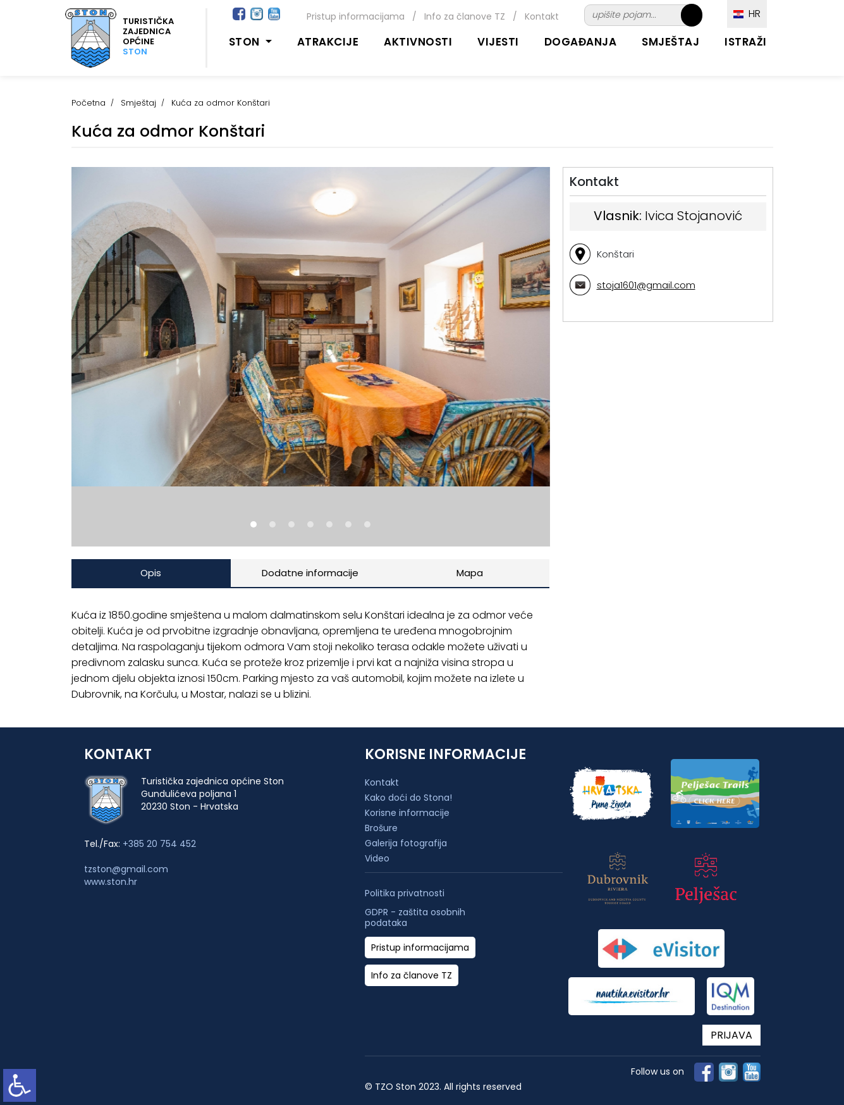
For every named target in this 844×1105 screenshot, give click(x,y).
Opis (150, 572)
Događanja (580, 41)
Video (377, 858)
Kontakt (542, 16)
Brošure (381, 828)
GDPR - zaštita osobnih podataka (415, 918)
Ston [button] (246, 41)
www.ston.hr (110, 881)
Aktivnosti (418, 41)
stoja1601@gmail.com (646, 285)
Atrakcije (328, 41)
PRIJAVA (731, 1035)
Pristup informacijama (356, 16)
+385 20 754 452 (159, 843)
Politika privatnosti (404, 893)
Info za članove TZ (464, 16)
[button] (253, 524)
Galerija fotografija (406, 843)
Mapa (469, 572)
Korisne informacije (407, 812)
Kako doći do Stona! (408, 797)
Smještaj (670, 41)
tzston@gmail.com (126, 869)
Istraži (746, 41)
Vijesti (498, 41)
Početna (88, 103)
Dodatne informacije (310, 572)
